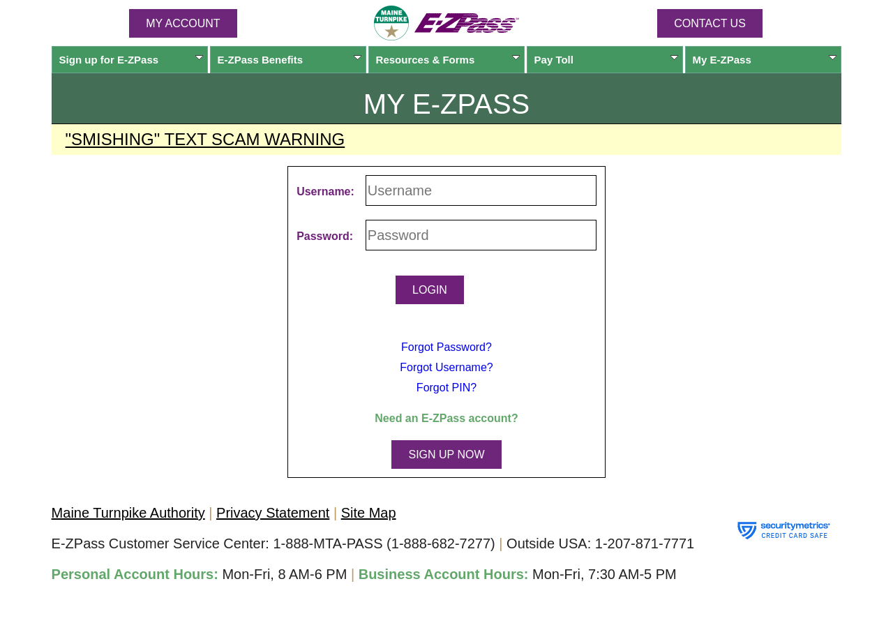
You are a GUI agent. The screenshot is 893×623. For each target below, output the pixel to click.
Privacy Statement (272, 512)
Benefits (290, 60)
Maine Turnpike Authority (128, 512)
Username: (325, 191)
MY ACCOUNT (183, 23)
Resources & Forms (448, 60)
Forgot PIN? (446, 387)
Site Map (368, 512)
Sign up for (131, 60)
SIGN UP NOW (446, 454)
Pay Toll (606, 60)
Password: (325, 236)
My (765, 60)
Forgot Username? (446, 367)
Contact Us (710, 23)
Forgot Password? (446, 347)
